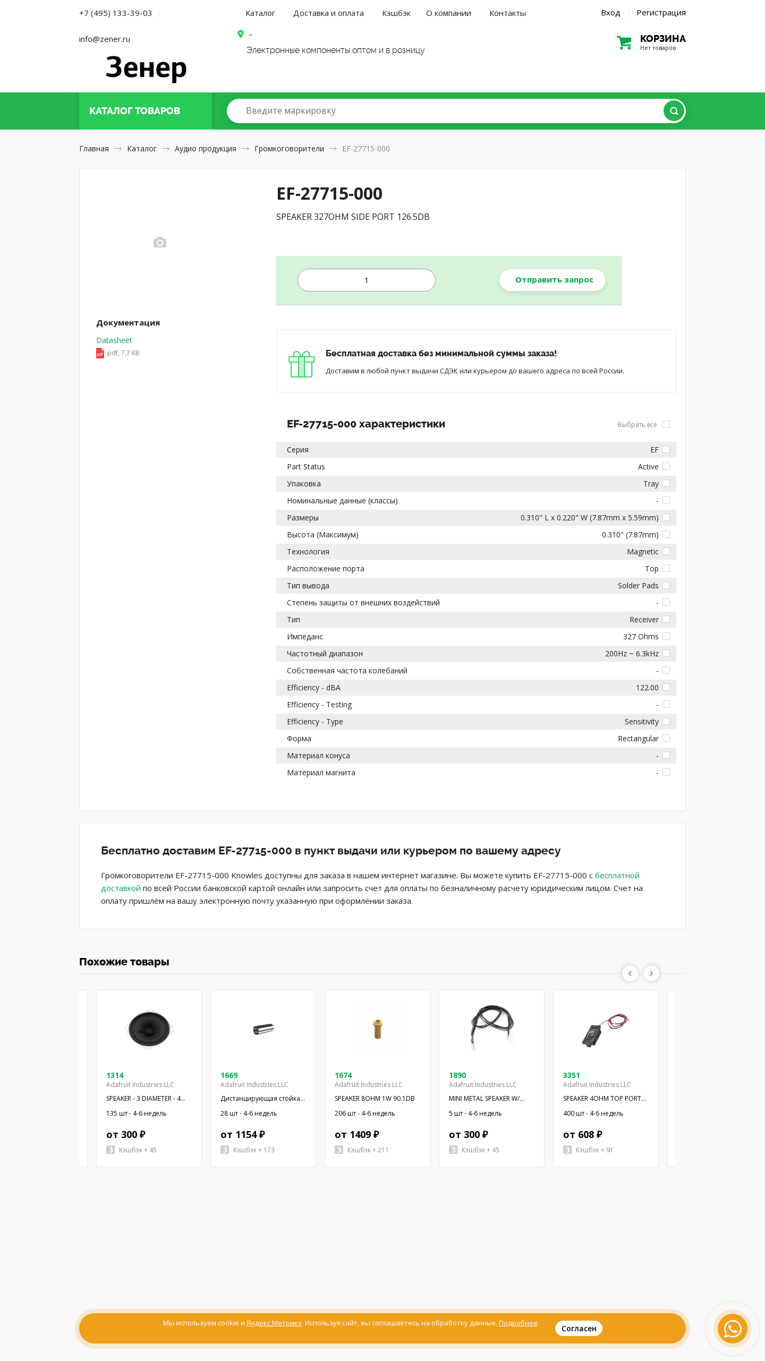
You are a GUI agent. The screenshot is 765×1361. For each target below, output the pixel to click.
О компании (448, 12)
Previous (630, 973)
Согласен (579, 1328)
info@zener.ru (104, 38)
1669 (228, 1075)
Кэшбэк (396, 12)
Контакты (507, 12)
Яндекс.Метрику (274, 1323)
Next (651, 973)
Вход (610, 12)
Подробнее (518, 1323)
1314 (114, 1075)
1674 (343, 1075)
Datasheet (118, 347)
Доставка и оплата (328, 12)
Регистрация (661, 12)
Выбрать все (644, 424)
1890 (457, 1075)
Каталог (260, 12)
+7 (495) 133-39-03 (115, 12)
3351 (571, 1075)
